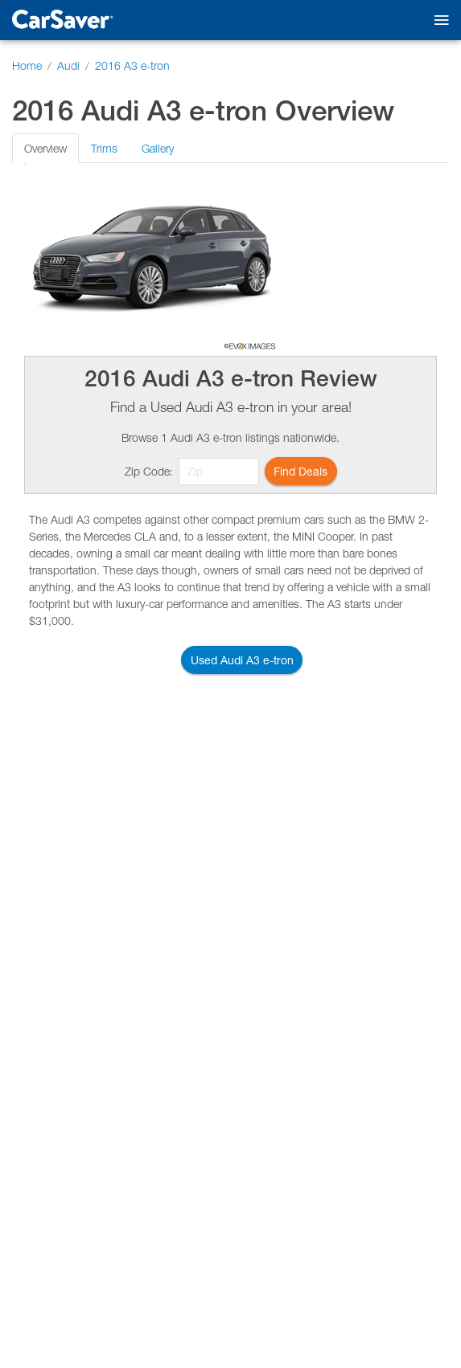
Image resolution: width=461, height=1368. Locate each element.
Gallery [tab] (158, 148)
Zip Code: (149, 471)
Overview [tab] (45, 148)
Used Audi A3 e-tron (242, 660)
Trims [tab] (104, 148)
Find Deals (300, 471)
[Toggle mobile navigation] (438, 20)
